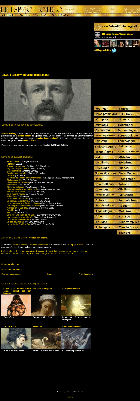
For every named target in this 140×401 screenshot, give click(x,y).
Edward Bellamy (53, 251)
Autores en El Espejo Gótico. (14, 238)
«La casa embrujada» (42, 288)
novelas (72, 251)
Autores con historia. (38, 238)
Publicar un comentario (11, 269)
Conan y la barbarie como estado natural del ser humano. (17, 290)
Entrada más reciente (10, 274)
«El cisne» (37, 326)
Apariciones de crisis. (71, 326)
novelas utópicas (42, 254)
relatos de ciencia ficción (63, 254)
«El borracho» (9, 326)
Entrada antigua (86, 274)
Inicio (49, 274)
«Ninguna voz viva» (71, 288)
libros (65, 251)
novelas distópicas (24, 254)
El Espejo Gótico (75, 245)
